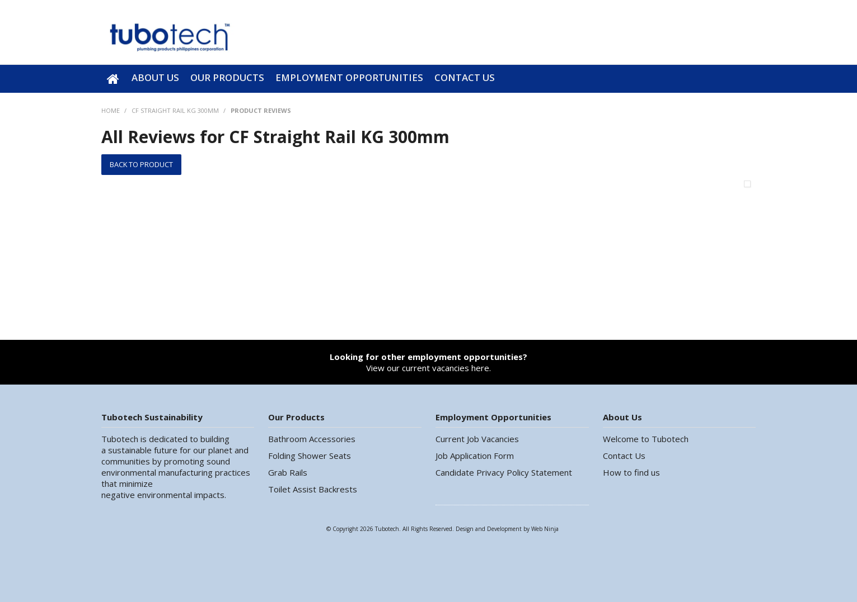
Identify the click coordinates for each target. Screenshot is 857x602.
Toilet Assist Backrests (312, 489)
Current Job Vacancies (477, 438)
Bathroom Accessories (311, 438)
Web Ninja (545, 529)
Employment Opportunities (349, 77)
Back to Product (141, 164)
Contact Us (464, 77)
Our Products (227, 77)
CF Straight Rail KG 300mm (175, 110)
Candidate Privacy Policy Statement (503, 472)
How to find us (631, 472)
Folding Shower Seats (309, 455)
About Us (155, 77)
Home (113, 79)
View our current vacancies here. (428, 362)
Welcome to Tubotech (646, 438)
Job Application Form (474, 455)
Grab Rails (287, 472)
